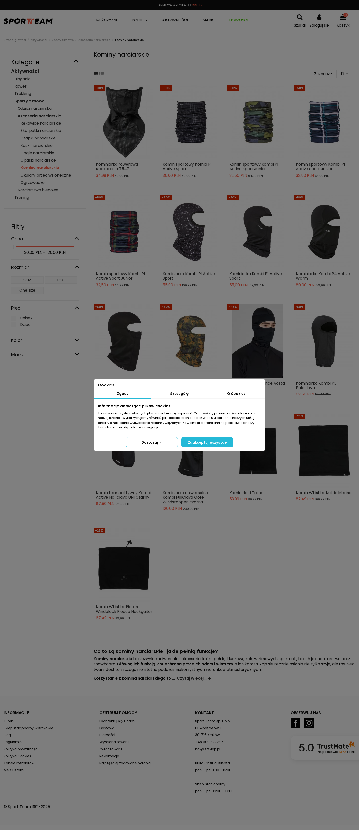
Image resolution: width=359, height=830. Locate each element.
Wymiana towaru (114, 742)
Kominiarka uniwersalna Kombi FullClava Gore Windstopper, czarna (185, 497)
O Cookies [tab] (236, 393)
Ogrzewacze (33, 182)
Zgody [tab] (122, 393)
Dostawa (106, 728)
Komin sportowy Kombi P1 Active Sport (187, 166)
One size (27, 290)
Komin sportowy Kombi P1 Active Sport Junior (253, 166)
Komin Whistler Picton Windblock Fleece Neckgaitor (124, 609)
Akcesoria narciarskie (39, 116)
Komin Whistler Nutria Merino (323, 492)
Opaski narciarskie (38, 160)
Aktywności (25, 71)
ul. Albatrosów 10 (209, 728)
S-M (27, 280)
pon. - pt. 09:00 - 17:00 (214, 791)
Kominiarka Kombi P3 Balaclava (316, 385)
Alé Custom (14, 770)
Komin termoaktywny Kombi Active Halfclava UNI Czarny (123, 495)
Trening (21, 197)
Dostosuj (151, 442)
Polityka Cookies (17, 756)
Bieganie (22, 79)
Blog (7, 734)
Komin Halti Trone (246, 492)
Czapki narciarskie (38, 138)
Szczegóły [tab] (179, 393)
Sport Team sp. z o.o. (213, 721)
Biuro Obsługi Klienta (212, 763)
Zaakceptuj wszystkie (207, 442)
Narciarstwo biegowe (38, 190)
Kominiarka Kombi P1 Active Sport (189, 276)
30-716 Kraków (207, 734)
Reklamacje (109, 756)
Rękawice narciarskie (41, 123)
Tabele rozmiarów (19, 763)
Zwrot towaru (110, 749)
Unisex (26, 318)
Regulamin (13, 742)
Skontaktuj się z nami (117, 721)
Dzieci (25, 324)
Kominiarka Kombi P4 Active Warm (323, 276)
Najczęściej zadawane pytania (125, 763)
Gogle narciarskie (37, 153)
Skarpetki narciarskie (41, 130)
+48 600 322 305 (209, 742)
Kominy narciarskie (40, 167)
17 (344, 74)
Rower (20, 86)
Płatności (107, 734)
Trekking (22, 93)
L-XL (61, 280)
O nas (9, 721)
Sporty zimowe (29, 101)
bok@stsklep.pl (207, 749)
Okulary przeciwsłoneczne (46, 175)
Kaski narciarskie (37, 145)
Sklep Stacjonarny (210, 784)
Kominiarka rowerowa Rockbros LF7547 (117, 166)
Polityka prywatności (21, 749)
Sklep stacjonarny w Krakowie (28, 728)
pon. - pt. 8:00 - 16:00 (213, 770)
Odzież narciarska (35, 108)
